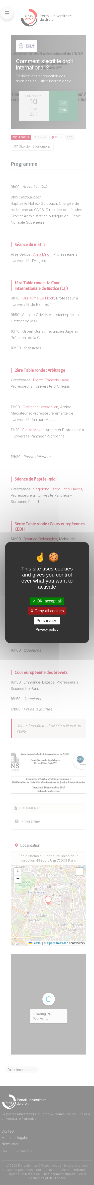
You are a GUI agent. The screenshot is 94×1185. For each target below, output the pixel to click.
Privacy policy (47, 629)
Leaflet (35, 943)
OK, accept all (47, 601)
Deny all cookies (47, 611)
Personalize (47, 621)
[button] (18, 871)
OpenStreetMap (57, 943)
